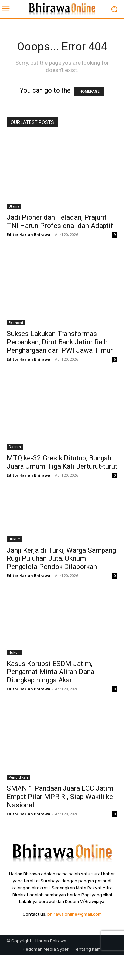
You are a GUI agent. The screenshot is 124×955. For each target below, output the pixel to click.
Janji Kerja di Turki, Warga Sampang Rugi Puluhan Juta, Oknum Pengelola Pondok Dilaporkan (61, 558)
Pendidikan (18, 777)
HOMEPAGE (89, 91)
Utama (14, 206)
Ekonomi (16, 322)
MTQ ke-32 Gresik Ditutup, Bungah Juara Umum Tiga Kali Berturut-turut (62, 462)
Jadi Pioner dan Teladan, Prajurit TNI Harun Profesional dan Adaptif (60, 221)
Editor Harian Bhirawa (28, 234)
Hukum (15, 539)
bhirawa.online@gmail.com (74, 914)
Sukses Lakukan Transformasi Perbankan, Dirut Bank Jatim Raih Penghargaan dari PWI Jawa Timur (60, 342)
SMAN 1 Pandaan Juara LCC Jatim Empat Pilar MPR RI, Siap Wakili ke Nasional (60, 796)
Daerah (15, 446)
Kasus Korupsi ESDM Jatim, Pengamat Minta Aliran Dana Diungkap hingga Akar (50, 672)
